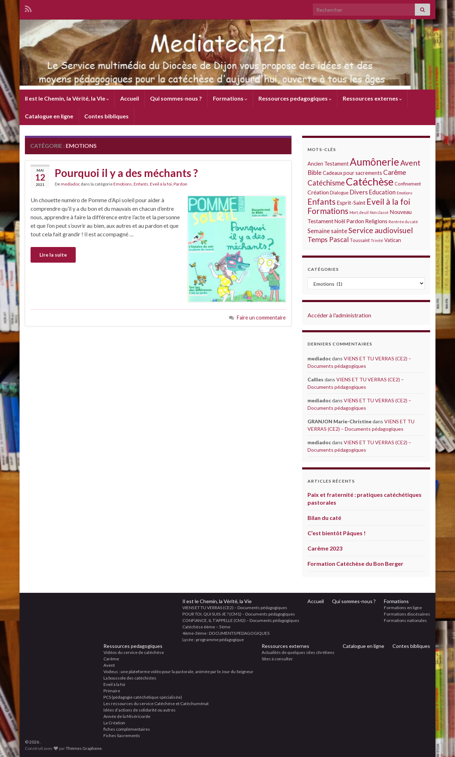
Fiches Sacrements (121, 735)
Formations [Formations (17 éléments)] (327, 211)
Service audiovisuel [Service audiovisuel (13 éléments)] (380, 230)
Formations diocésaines (407, 614)
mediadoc (70, 184)
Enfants (141, 184)
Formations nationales (405, 620)
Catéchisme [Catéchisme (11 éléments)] (326, 182)
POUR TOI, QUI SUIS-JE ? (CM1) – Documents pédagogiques (238, 614)
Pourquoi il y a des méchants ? (126, 172)
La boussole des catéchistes (129, 678)
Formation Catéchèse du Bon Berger (355, 563)
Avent (109, 665)
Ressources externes (372, 98)
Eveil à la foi (161, 184)
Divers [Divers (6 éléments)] (358, 192)
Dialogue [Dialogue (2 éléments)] (339, 192)
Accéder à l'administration (339, 315)
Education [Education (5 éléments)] (382, 192)
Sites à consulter (277, 658)
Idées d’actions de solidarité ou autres (139, 710)
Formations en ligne (403, 607)
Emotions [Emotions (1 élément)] (404, 192)
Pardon (180, 184)
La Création (114, 722)
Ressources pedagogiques (295, 98)
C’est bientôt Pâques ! (336, 533)
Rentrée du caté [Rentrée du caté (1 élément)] (403, 221)
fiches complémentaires (126, 729)
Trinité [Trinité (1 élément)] (377, 240)
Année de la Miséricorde (126, 716)
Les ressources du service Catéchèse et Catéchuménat (156, 703)
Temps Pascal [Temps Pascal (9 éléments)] (328, 239)
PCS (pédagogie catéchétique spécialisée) (142, 697)
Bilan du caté (324, 517)
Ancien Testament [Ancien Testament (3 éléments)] (328, 164)
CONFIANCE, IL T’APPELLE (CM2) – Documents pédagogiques (240, 620)
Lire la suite (53, 255)
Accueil (129, 98)
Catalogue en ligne (49, 116)
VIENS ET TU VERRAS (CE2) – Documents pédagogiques (234, 607)
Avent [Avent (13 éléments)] (410, 162)
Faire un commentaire (261, 318)
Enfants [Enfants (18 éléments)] (321, 201)
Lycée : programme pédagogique (213, 639)
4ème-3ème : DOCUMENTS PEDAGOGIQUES (225, 633)
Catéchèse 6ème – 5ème (206, 626)
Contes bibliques (106, 116)
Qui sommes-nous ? (176, 98)
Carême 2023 (324, 548)
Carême (111, 658)
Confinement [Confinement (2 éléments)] (408, 184)
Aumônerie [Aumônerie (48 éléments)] (374, 162)
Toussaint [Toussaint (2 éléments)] (360, 240)
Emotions (122, 184)
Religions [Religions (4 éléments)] (376, 221)
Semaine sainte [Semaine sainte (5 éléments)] (327, 231)
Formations (230, 98)
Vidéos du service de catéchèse (133, 652)
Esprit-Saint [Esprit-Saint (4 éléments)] (351, 202)
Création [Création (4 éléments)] (318, 192)
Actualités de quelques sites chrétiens (298, 652)
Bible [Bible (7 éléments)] (314, 172)
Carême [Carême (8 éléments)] (394, 172)
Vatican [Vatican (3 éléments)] (392, 240)
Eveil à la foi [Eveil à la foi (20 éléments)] (388, 201)
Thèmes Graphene (84, 748)
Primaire (111, 690)
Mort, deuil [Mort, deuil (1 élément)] (359, 212)
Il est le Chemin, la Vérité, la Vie (67, 98)
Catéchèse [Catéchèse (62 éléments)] (370, 181)
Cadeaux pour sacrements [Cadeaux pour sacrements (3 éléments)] (352, 173)
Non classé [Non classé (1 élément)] (379, 212)
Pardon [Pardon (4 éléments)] (355, 221)
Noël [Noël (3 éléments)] (339, 221)
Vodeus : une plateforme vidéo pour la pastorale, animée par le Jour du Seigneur (178, 671)
